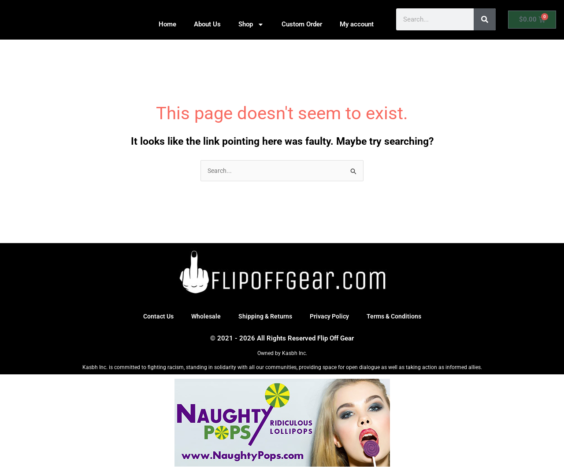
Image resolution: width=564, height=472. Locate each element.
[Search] (485, 19)
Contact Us (153, 317)
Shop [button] (251, 24)
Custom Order (302, 24)
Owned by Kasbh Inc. (282, 354)
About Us (207, 24)
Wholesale (203, 317)
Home (167, 24)
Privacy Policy (331, 317)
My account (357, 24)
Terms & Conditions (398, 317)
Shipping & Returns (264, 317)
